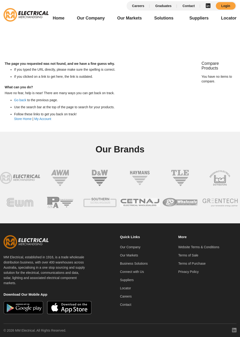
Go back (20, 100)
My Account (42, 119)
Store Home (23, 119)
